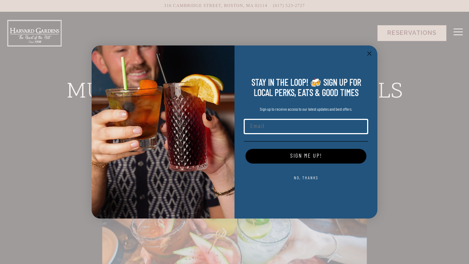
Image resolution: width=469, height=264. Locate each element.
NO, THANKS (306, 178)
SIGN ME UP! (306, 156)
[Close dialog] (369, 53)
